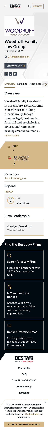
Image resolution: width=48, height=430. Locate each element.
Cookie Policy (32, 413)
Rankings (24, 392)
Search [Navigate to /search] (24, 264)
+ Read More (11, 135)
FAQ (24, 374)
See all (15, 178)
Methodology (24, 386)
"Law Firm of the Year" (24, 380)
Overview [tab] (9, 83)
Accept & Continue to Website (24, 424)
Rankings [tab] (22, 83)
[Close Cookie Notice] (43, 402)
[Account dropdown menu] (38, 6)
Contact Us (24, 368)
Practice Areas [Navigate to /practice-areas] (24, 335)
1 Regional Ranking (18, 56)
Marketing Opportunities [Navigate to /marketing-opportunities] (24, 300)
